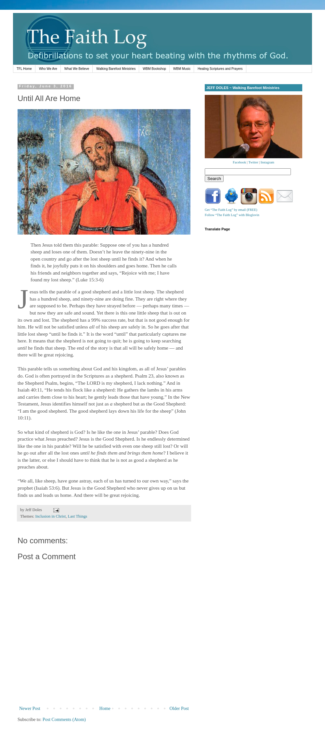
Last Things (77, 516)
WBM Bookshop (154, 69)
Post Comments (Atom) (64, 719)
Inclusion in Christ (50, 516)
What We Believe (76, 69)
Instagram (267, 162)
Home (104, 708)
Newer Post (29, 708)
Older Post (179, 708)
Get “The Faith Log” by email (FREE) (231, 210)
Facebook (239, 162)
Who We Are (48, 69)
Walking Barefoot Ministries (116, 69)
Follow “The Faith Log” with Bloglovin (232, 215)
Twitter (253, 162)
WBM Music (181, 69)
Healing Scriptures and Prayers (220, 69)
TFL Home (24, 69)
